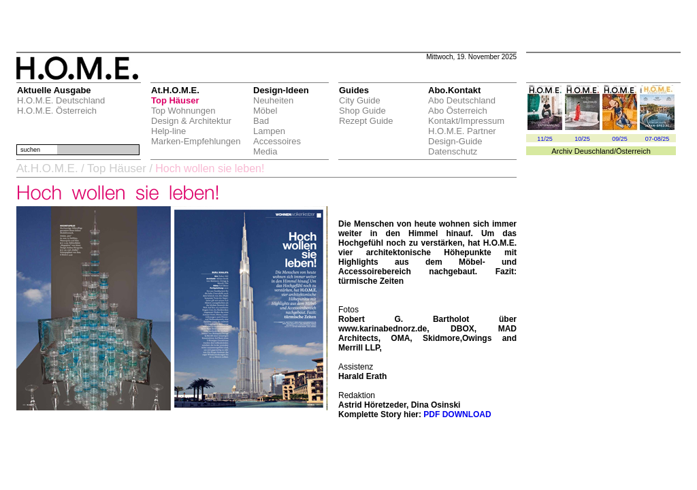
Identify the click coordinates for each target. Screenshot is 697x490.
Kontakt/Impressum (466, 121)
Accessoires (277, 141)
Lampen (269, 131)
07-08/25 (657, 138)
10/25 (582, 138)
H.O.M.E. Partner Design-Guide (462, 136)
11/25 (545, 138)
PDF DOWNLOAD (457, 414)
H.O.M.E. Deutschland (61, 100)
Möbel (265, 110)
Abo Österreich (457, 110)
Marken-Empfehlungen (196, 141)
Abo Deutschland (462, 100)
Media (265, 151)
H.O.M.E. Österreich (57, 110)
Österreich (633, 151)
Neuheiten (273, 100)
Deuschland (594, 151)
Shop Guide (362, 110)
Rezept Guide (366, 121)
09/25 (620, 138)
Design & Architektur (191, 121)
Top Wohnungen (183, 110)
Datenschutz (452, 151)
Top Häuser (175, 100)
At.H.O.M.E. (47, 168)
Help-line (168, 131)
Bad (261, 121)
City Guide (359, 100)
